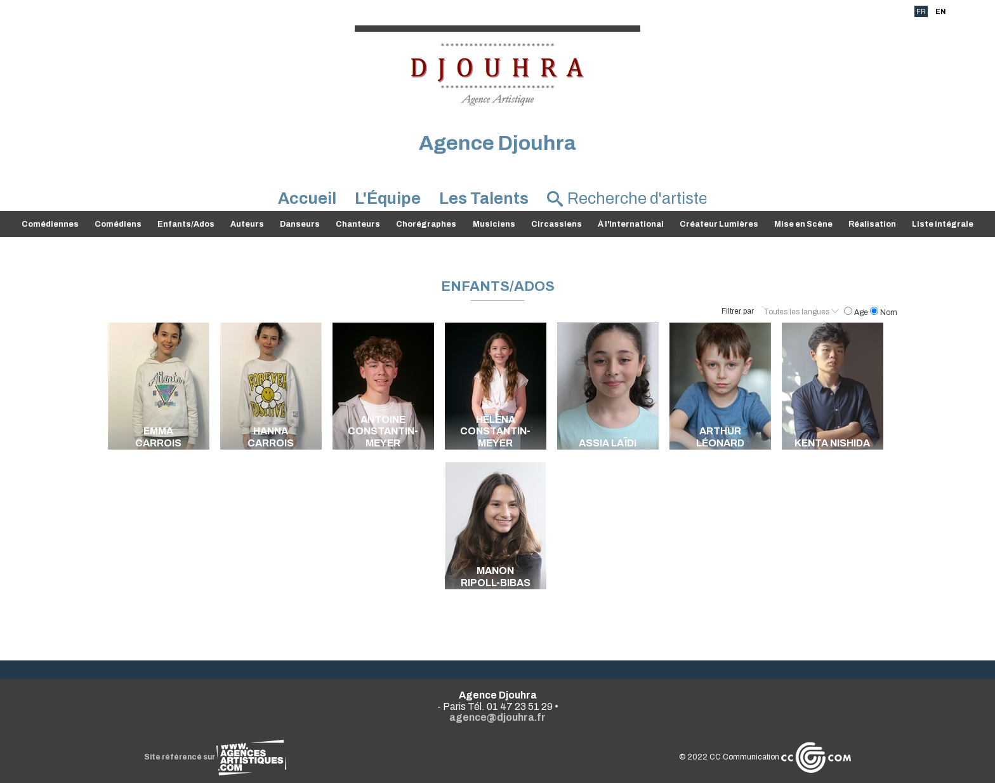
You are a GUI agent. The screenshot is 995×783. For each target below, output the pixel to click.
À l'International (631, 224)
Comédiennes (50, 224)
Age (857, 312)
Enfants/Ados (185, 224)
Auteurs (247, 224)
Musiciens (494, 224)
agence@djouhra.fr (497, 717)
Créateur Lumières (719, 224)
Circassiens (556, 224)
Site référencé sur (215, 757)
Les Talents (484, 198)
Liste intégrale (942, 224)
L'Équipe (388, 198)
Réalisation (872, 224)
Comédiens (118, 224)
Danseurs (300, 224)
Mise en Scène (803, 224)
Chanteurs (358, 224)
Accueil (307, 198)
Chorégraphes (426, 224)
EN (940, 11)
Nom (883, 312)
